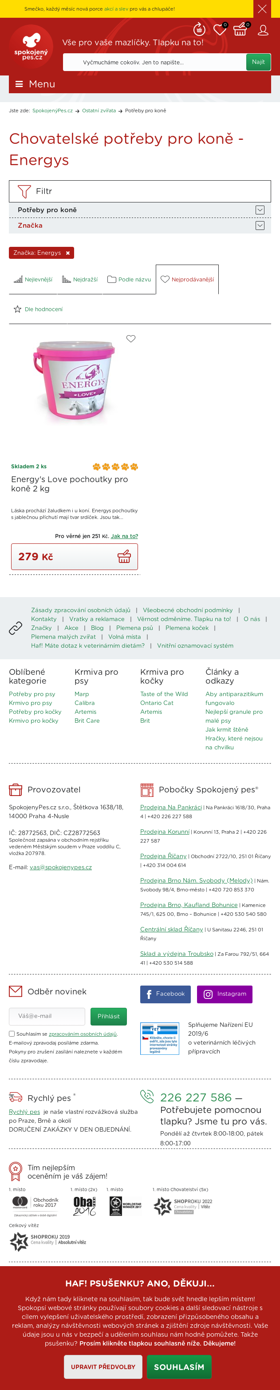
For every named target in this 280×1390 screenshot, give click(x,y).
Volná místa (124, 637)
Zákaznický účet (264, 30)
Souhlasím (179, 1368)
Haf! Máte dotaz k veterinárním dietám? (88, 646)
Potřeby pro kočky (35, 712)
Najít (258, 62)
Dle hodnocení (44, 309)
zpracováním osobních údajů (83, 1034)
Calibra (85, 703)
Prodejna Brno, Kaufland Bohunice (189, 905)
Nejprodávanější (193, 279)
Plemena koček (187, 628)
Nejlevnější (38, 279)
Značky (41, 628)
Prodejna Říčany (163, 856)
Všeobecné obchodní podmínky (188, 611)
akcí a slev (116, 9)
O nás (252, 619)
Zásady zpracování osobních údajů (80, 611)
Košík (242, 28)
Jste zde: (19, 110)
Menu (42, 84)
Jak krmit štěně (226, 730)
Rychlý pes (24, 1112)
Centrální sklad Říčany (171, 930)
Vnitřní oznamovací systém (195, 646)
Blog (97, 628)
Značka (30, 225)
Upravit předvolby (103, 1367)
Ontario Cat (157, 703)
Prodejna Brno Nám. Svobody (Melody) (196, 881)
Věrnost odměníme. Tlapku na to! (184, 619)
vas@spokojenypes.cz (61, 868)
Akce (71, 628)
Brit (145, 721)
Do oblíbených (130, 339)
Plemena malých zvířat (63, 637)
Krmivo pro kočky (34, 721)
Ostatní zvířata (99, 110)
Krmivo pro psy (30, 703)
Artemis (85, 712)
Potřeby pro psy (32, 694)
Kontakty (44, 619)
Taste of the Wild (164, 694)
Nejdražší (85, 279)
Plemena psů (134, 628)
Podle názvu (134, 279)
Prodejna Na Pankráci (171, 808)
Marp (82, 694)
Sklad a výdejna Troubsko (176, 954)
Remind (199, 28)
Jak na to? (124, 536)
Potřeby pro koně (145, 110)
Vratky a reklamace (97, 619)
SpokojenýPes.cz (31, 46)
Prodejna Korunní (164, 832)
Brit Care (87, 721)
